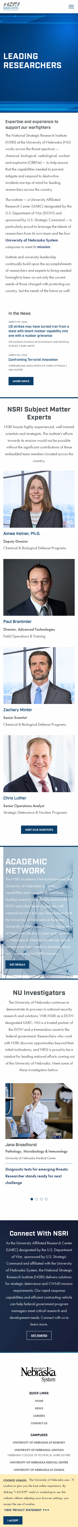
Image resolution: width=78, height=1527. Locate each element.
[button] (32, 1199)
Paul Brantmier (17, 621)
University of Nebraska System (31, 240)
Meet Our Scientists (39, 830)
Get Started (39, 1335)
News (39, 1408)
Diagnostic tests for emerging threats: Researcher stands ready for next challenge (36, 1176)
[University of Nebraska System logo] (39, 1377)
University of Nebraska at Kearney (39, 1442)
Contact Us (39, 1423)
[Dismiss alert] (73, 1479)
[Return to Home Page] (11, 6)
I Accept (12, 1520)
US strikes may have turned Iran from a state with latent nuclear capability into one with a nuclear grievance (39, 331)
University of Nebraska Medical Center (39, 1462)
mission (43, 246)
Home (39, 1401)
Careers (39, 1416)
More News (21, 381)
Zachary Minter (17, 710)
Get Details (17, 964)
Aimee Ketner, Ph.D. (21, 533)
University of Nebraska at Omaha (39, 1470)
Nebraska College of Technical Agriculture (39, 1455)
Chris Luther (14, 798)
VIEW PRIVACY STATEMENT (27, 1510)
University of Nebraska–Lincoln (39, 1450)
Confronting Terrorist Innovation (33, 360)
